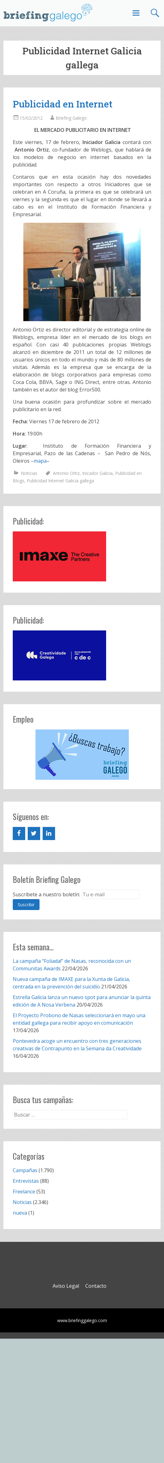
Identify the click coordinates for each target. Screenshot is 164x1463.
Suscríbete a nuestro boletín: (46, 894)
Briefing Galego (71, 118)
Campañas (25, 1170)
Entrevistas (26, 1180)
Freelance (24, 1191)
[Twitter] (34, 833)
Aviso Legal (66, 1285)
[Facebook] (19, 833)
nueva (20, 1212)
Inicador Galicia (97, 473)
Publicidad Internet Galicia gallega (60, 481)
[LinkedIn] (49, 833)
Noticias (29, 473)
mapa (40, 460)
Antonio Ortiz (66, 473)
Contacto (95, 1285)
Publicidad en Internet (62, 104)
